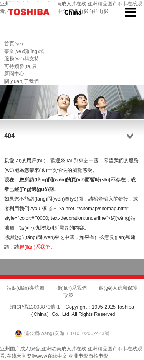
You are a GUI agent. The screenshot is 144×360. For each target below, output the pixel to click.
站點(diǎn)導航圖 (25, 288)
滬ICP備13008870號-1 (35, 307)
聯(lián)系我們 (34, 247)
